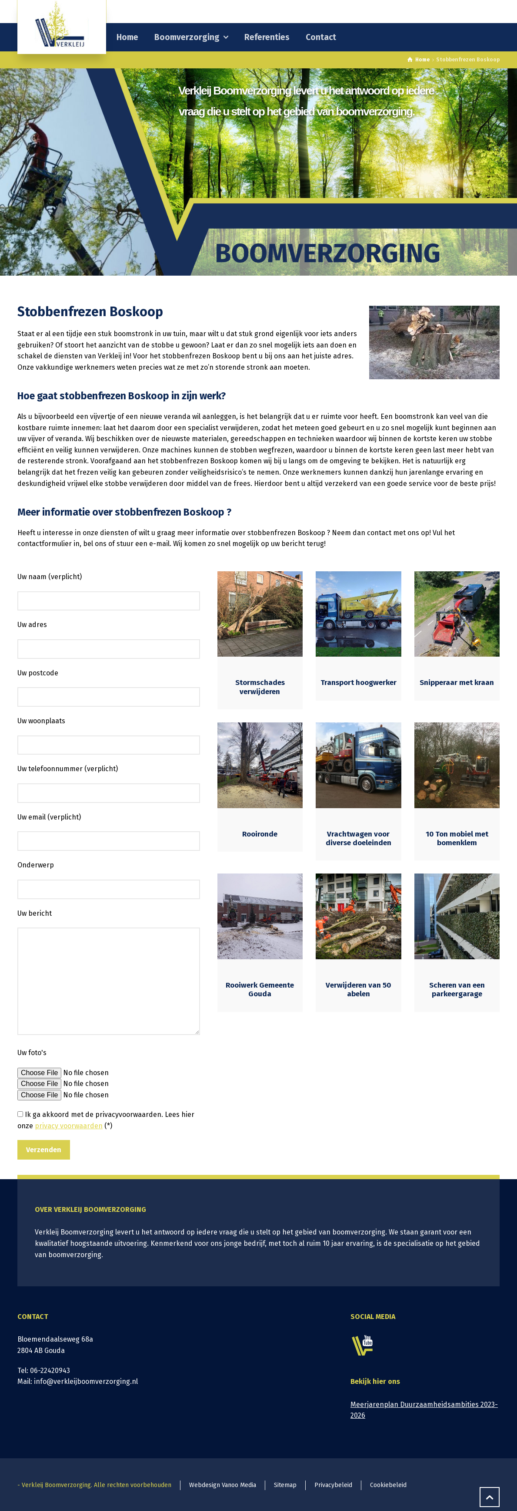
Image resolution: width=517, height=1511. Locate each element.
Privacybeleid (333, 1485)
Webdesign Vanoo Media (222, 1485)
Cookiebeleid (388, 1485)
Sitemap (285, 1485)
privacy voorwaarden (69, 1126)
